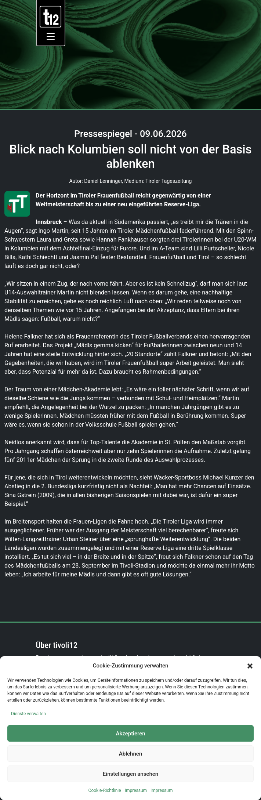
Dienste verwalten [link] (28, 713)
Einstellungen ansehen (130, 774)
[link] (50, 16)
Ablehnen (130, 753)
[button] (250, 665)
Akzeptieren (130, 733)
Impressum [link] (136, 790)
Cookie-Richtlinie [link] (104, 790)
